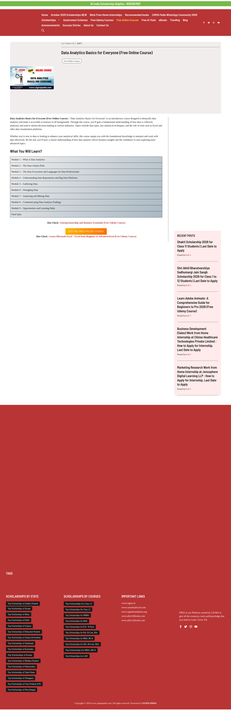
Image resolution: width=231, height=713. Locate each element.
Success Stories (72, 25)
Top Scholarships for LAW (77, 656)
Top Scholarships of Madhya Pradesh (23, 661)
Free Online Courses (127, 20)
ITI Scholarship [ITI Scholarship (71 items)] (173, 580)
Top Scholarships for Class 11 (79, 603)
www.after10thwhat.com (133, 616)
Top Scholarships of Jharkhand (20, 643)
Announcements (50, 25)
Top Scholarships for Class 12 (78, 609)
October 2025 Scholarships (69, 14)
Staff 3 (188, 316)
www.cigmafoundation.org (134, 611)
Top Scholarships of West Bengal (21, 690)
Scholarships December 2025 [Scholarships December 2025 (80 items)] (53, 584)
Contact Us (103, 25)
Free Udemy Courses (102, 20)
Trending (175, 20)
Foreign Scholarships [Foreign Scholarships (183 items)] (126, 580)
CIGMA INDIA (149, 703)
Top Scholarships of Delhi (18, 620)
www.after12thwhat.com (133, 620)
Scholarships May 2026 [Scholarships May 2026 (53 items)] (173, 584)
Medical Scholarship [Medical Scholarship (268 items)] (190, 580)
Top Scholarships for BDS (76, 621)
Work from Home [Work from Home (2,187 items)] (53, 587)
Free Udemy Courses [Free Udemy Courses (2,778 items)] (146, 580)
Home (44, 14)
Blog (185, 20)
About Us (88, 25)
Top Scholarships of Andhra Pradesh (23, 603)
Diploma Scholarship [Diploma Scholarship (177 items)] (83, 580)
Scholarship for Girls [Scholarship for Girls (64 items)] (30, 584)
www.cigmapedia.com (101, 703)
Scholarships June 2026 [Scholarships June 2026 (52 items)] (128, 584)
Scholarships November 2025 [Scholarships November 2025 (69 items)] (198, 584)
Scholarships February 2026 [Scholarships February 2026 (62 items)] (79, 584)
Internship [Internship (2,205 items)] (160, 580)
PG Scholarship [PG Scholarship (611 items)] (13, 584)
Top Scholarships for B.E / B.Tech (80, 627)
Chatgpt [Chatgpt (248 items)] (19, 580)
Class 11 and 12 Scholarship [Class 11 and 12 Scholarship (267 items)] (60, 580)
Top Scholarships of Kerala (20, 655)
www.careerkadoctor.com (134, 607)
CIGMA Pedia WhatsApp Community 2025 (174, 14)
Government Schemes (75, 20)
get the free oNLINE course (86, 231)
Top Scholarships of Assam (19, 609)
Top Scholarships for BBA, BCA (79, 638)
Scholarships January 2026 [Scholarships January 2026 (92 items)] (104, 584)
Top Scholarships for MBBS (77, 615)
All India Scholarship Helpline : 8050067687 (115, 3)
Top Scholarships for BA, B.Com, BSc (82, 633)
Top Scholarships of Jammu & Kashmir (24, 637)
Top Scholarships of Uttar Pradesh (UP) (24, 684)
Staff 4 (188, 255)
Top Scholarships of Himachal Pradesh (24, 632)
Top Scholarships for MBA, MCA (81, 650)
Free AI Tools (149, 20)
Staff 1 (79, 43)
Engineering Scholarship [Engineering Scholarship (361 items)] (104, 580)
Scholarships (51, 20)
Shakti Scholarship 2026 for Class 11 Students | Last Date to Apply (197, 246)
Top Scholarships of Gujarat (19, 626)
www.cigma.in (128, 603)
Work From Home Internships (106, 14)
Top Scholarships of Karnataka (20, 649)
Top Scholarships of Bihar (18, 614)
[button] (43, 30)
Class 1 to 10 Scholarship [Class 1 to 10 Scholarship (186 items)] (36, 580)
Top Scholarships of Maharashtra (21, 667)
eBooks (163, 20)
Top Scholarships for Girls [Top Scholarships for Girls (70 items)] (17, 587)
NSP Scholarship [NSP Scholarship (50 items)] (208, 580)
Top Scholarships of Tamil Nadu (21, 672)
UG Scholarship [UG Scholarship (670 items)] (37, 587)
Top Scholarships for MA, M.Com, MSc (82, 644)
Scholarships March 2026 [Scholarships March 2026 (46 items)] (151, 584)
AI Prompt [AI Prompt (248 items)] (10, 580)
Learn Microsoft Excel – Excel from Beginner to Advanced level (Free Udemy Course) (92, 236)
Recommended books (137, 14)
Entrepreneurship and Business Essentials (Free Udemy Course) (92, 222)
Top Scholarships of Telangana (20, 678)
